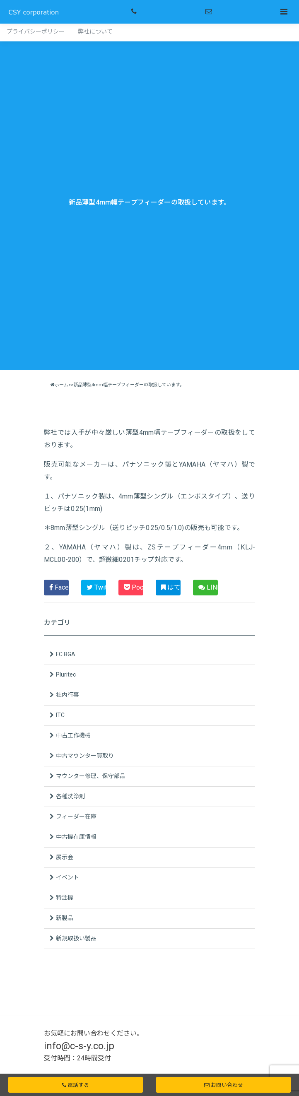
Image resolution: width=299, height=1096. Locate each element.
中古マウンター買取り (85, 755)
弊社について (95, 31)
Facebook (59, 587)
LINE (208, 587)
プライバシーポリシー (36, 31)
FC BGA (65, 654)
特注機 (64, 897)
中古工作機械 (73, 735)
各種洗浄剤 (70, 796)
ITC (60, 715)
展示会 (64, 857)
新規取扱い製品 (76, 938)
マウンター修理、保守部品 (90, 776)
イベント (67, 877)
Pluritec (66, 674)
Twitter (96, 587)
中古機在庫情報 (76, 836)
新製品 (64, 918)
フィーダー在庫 (76, 816)
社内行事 (67, 694)
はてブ (171, 587)
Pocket (133, 587)
